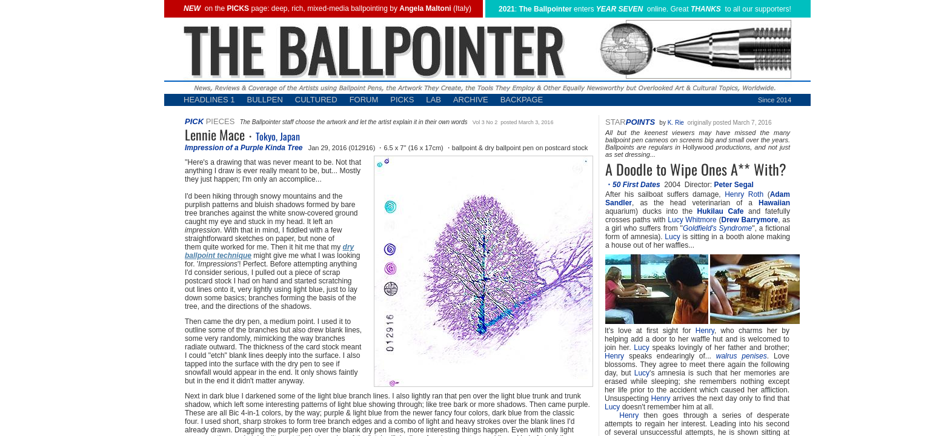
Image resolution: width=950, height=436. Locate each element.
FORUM (364, 99)
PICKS (402, 99)
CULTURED (316, 99)
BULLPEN (265, 99)
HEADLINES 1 (209, 99)
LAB (433, 99)
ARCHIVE (470, 99)
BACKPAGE (521, 99)
